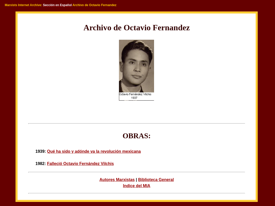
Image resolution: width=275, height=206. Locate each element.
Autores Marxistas (117, 179)
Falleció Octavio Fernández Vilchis (80, 163)
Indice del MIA (136, 186)
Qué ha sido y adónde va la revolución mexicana (94, 151)
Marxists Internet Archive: (23, 5)
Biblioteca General (156, 179)
